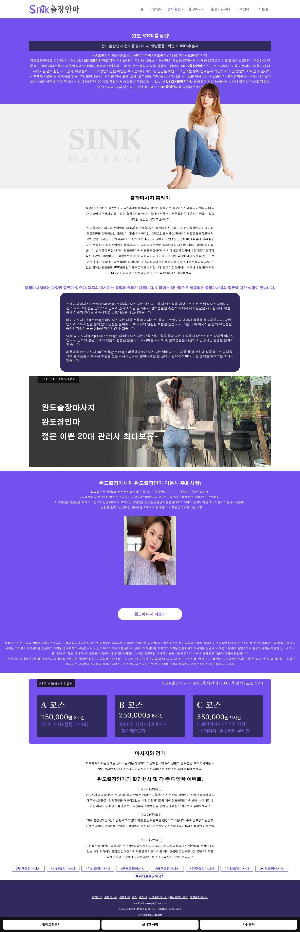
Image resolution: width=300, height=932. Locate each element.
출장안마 (97, 897)
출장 (134, 897)
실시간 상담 (150, 924)
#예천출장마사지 (272, 868)
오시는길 (261, 9)
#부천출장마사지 (28, 868)
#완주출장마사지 (202, 868)
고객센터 (242, 9)
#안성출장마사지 (98, 868)
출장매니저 (197, 9)
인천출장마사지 (178, 897)
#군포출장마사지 (132, 868)
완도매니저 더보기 (150, 614)
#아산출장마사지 (63, 868)
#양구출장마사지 (167, 868)
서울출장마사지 (158, 897)
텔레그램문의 (51, 924)
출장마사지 (110, 897)
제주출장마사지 (199, 897)
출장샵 (143, 897)
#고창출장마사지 (237, 868)
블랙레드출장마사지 (150, 876)
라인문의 (249, 924)
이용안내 (156, 9)
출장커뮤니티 (220, 9)
